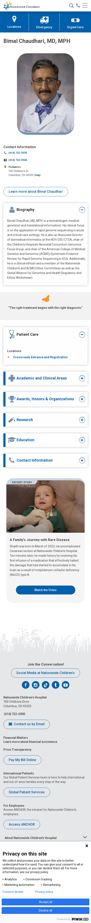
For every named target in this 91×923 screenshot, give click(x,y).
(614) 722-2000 (14, 714)
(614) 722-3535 (17, 152)
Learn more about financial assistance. (30, 741)
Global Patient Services (27, 792)
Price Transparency (17, 749)
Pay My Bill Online (22, 760)
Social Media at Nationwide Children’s (45, 673)
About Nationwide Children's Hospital (31, 838)
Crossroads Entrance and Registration (40, 357)
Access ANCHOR (22, 824)
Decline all (45, 910)
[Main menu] (85, 5)
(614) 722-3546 (17, 160)
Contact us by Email (27, 724)
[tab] (42, 210)
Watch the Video (45, 590)
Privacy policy (44, 891)
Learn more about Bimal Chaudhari (36, 192)
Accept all (45, 902)
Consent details (13, 891)
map (37, 175)
